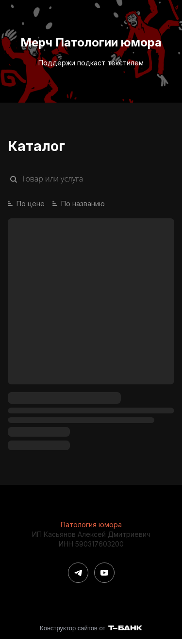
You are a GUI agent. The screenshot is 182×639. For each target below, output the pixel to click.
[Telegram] (78, 573)
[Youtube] (104, 573)
